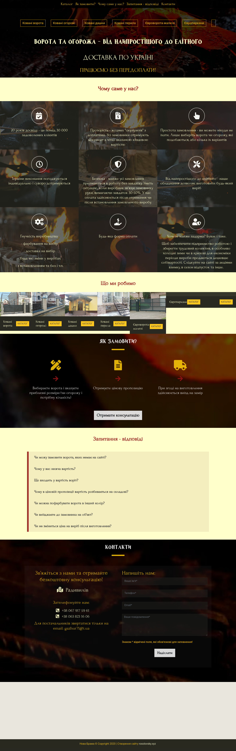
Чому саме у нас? (111, 4)
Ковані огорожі (64, 23)
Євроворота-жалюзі (160, 23)
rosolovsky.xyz (147, 743)
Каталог (67, 4)
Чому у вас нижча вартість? (54, 469)
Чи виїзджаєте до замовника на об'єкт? (63, 515)
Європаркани (194, 23)
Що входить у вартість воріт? (56, 480)
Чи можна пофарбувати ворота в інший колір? (69, 503)
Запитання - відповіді (143, 4)
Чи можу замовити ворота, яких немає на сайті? (70, 457)
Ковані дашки (95, 23)
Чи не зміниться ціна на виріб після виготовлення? (72, 526)
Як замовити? (85, 4)
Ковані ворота (32, 23)
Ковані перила (125, 23)
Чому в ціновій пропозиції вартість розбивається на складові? (81, 492)
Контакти (168, 4)
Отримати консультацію (118, 415)
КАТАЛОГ (23, 323)
